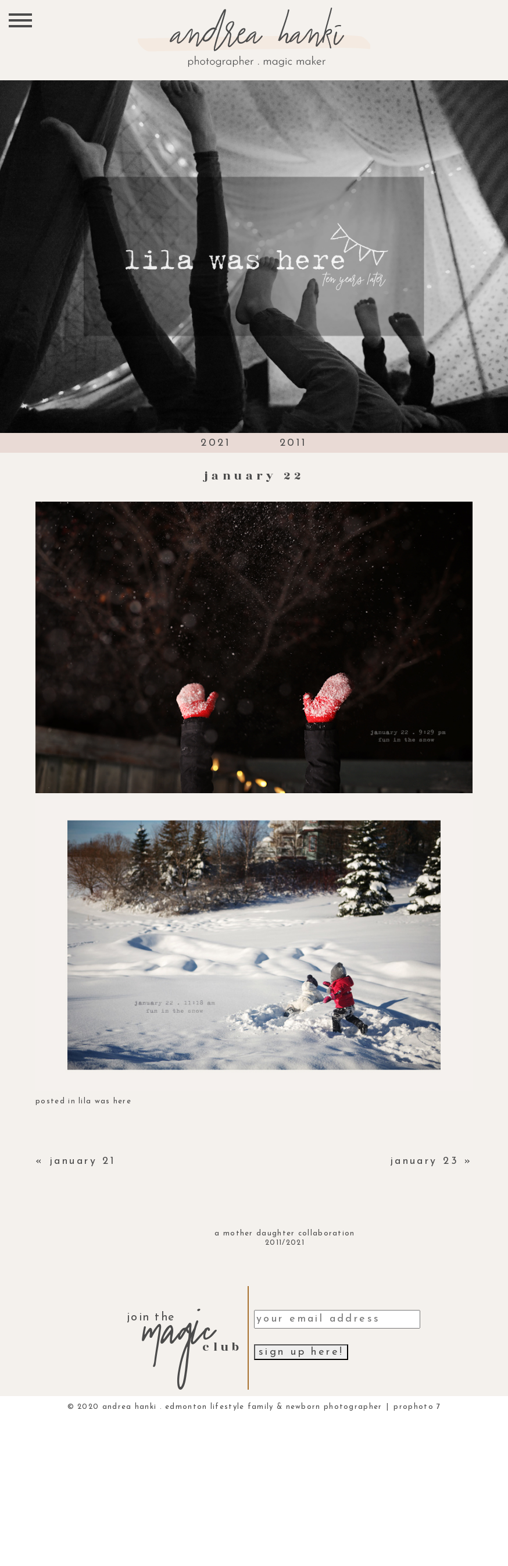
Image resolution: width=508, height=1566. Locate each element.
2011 (293, 443)
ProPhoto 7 (417, 1407)
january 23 (424, 1161)
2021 (216, 443)
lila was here (104, 1101)
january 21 (82, 1161)
